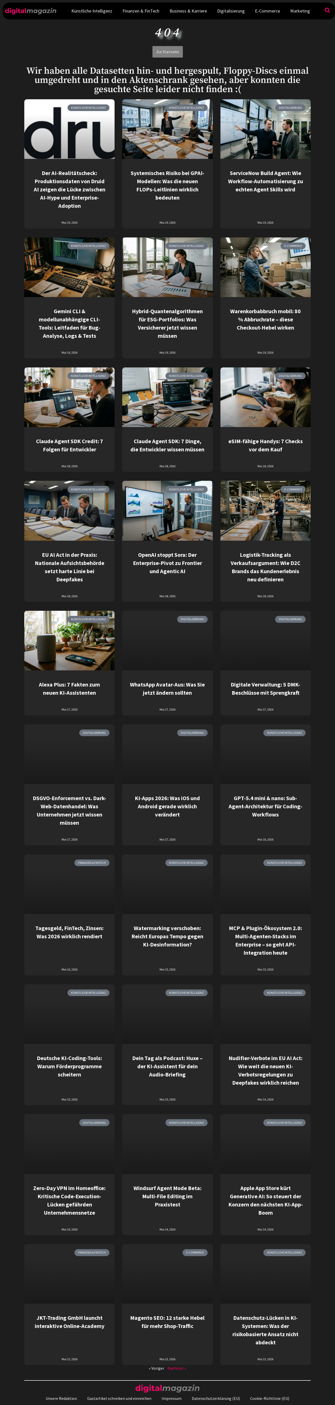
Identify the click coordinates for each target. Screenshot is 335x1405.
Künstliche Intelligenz (91, 11)
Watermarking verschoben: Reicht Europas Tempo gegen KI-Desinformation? (167, 936)
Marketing (300, 11)
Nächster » (177, 1368)
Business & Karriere (188, 11)
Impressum (172, 1398)
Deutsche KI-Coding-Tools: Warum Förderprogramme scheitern (69, 1066)
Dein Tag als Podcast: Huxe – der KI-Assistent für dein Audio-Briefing (167, 1066)
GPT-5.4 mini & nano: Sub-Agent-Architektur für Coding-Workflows (265, 806)
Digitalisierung (231, 11)
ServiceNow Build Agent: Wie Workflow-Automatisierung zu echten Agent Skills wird (265, 181)
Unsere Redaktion (61, 1398)
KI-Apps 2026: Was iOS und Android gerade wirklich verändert (167, 806)
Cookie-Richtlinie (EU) (269, 1398)
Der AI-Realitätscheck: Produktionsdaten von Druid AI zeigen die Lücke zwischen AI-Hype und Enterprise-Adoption (69, 189)
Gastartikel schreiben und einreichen (119, 1398)
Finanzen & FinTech (140, 11)
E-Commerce (267, 11)
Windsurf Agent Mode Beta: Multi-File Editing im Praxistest (167, 1196)
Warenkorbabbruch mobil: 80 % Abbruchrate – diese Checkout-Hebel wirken (265, 319)
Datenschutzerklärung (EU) (216, 1398)
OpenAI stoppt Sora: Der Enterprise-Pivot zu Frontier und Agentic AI (167, 563)
